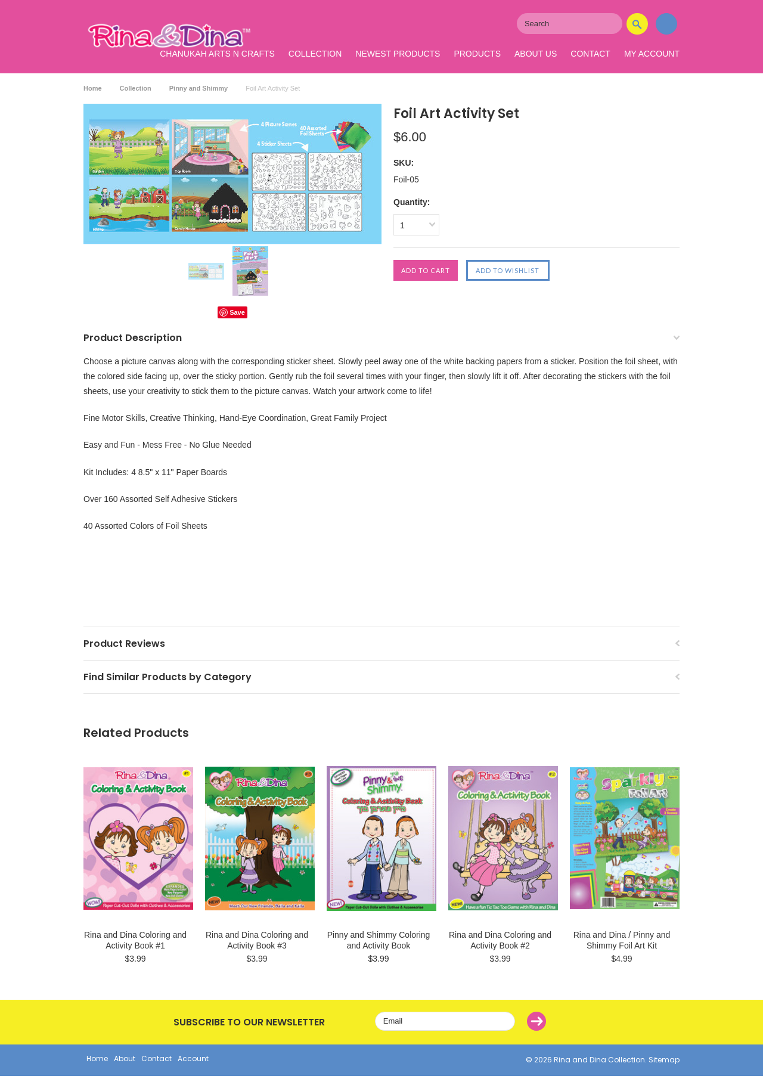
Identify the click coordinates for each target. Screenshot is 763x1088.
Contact (590, 53)
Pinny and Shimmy (198, 88)
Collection (315, 53)
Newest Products (397, 53)
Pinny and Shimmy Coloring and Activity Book (378, 940)
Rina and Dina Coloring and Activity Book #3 (257, 940)
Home (92, 88)
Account (193, 1058)
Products (477, 53)
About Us (535, 53)
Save (237, 312)
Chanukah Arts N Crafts (217, 53)
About (124, 1058)
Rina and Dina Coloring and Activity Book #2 (500, 940)
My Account (652, 53)
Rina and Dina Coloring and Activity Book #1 (135, 940)
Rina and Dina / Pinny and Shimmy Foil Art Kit (622, 940)
